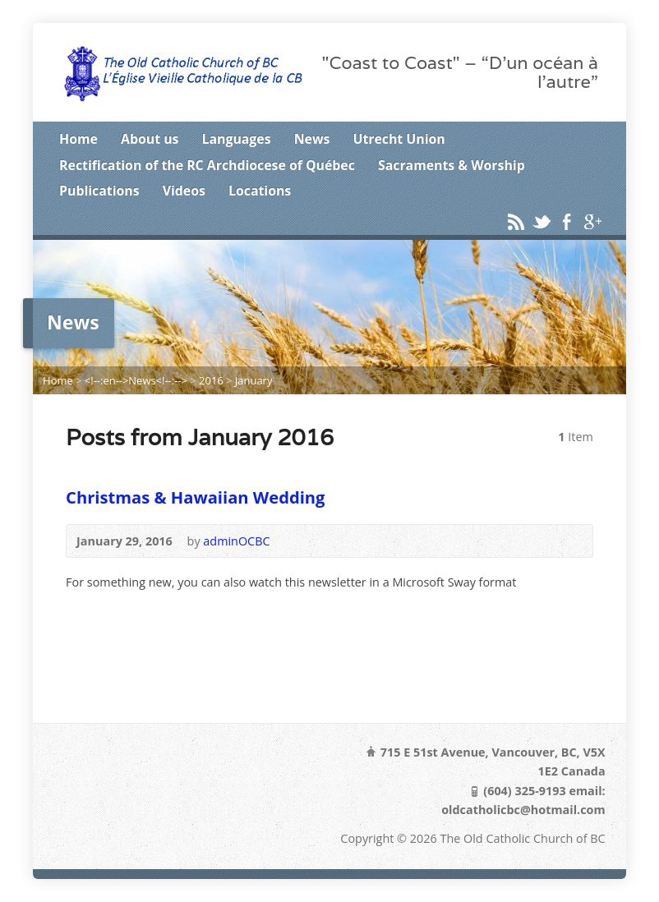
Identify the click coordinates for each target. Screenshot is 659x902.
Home (78, 139)
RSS (515, 221)
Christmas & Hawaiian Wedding (195, 497)
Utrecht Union (399, 139)
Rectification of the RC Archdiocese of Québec (207, 165)
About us (149, 139)
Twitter (541, 221)
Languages (236, 139)
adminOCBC (236, 541)
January (254, 380)
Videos (184, 191)
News (312, 139)
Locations (259, 191)
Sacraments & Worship (451, 165)
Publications (99, 191)
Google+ (592, 221)
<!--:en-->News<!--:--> (136, 380)
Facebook (566, 221)
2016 (211, 380)
